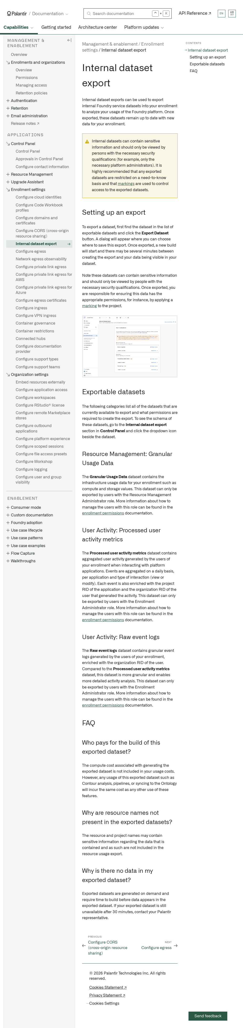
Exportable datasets (207, 64)
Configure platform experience (43, 439)
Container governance (35, 323)
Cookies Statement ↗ (108, 987)
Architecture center (97, 27)
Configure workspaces (35, 398)
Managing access (31, 85)
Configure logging (31, 469)
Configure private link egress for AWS (44, 277)
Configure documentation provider (38, 349)
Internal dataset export (36, 244)
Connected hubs (30, 339)
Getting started (56, 27)
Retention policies (31, 93)
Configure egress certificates (41, 300)
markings (126, 184)
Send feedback (208, 1016)
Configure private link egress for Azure (44, 290)
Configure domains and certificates (37, 220)
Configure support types (37, 359)
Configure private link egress (41, 267)
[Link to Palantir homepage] (17, 13)
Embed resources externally (40, 382)
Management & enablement (110, 44)
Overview (19, 55)
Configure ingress (31, 308)
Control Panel (28, 151)
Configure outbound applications (34, 428)
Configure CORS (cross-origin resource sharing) (42, 233)
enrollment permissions (103, 513)
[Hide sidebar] (69, 40)
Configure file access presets (41, 454)
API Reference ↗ (195, 13)
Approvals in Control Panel (39, 159)
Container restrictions (35, 331)
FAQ (193, 71)
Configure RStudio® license (40, 405)
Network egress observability (41, 259)
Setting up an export (208, 57)
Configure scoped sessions (40, 446)
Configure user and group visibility (38, 479)
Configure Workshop (34, 462)
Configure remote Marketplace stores (43, 415)
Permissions (27, 78)
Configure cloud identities (38, 197)
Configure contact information (42, 167)
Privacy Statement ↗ (107, 995)
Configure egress (31, 251)
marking (89, 306)
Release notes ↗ (25, 124)
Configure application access (41, 390)
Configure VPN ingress (36, 316)
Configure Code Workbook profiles (39, 207)
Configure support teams (38, 367)
